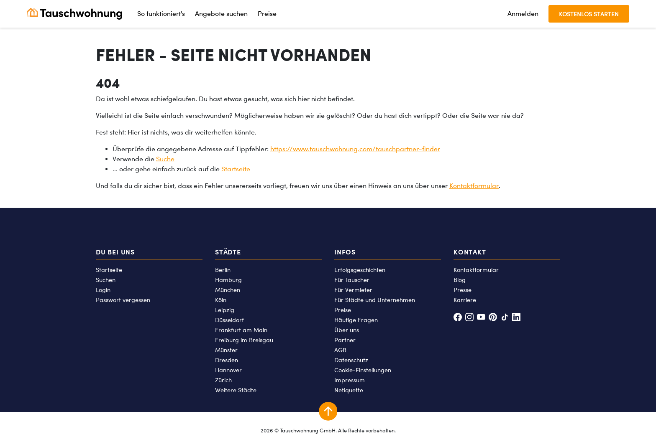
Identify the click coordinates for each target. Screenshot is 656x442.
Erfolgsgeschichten (359, 269)
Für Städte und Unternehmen (374, 299)
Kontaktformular (474, 186)
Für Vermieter (353, 289)
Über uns (346, 329)
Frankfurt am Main (241, 329)
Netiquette (348, 390)
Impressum (349, 380)
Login (103, 289)
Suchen (105, 279)
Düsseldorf (229, 319)
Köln (220, 299)
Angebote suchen (221, 14)
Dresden (226, 359)
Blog (460, 279)
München (227, 289)
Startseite (235, 169)
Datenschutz (351, 359)
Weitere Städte (235, 390)
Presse (463, 289)
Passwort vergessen (123, 299)
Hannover (228, 369)
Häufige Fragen (356, 319)
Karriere (465, 299)
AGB (340, 349)
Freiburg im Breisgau (244, 339)
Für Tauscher (351, 279)
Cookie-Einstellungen (362, 369)
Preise (267, 14)
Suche (165, 159)
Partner (345, 339)
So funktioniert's (161, 14)
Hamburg (228, 279)
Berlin (223, 269)
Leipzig (224, 309)
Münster (226, 349)
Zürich (223, 380)
